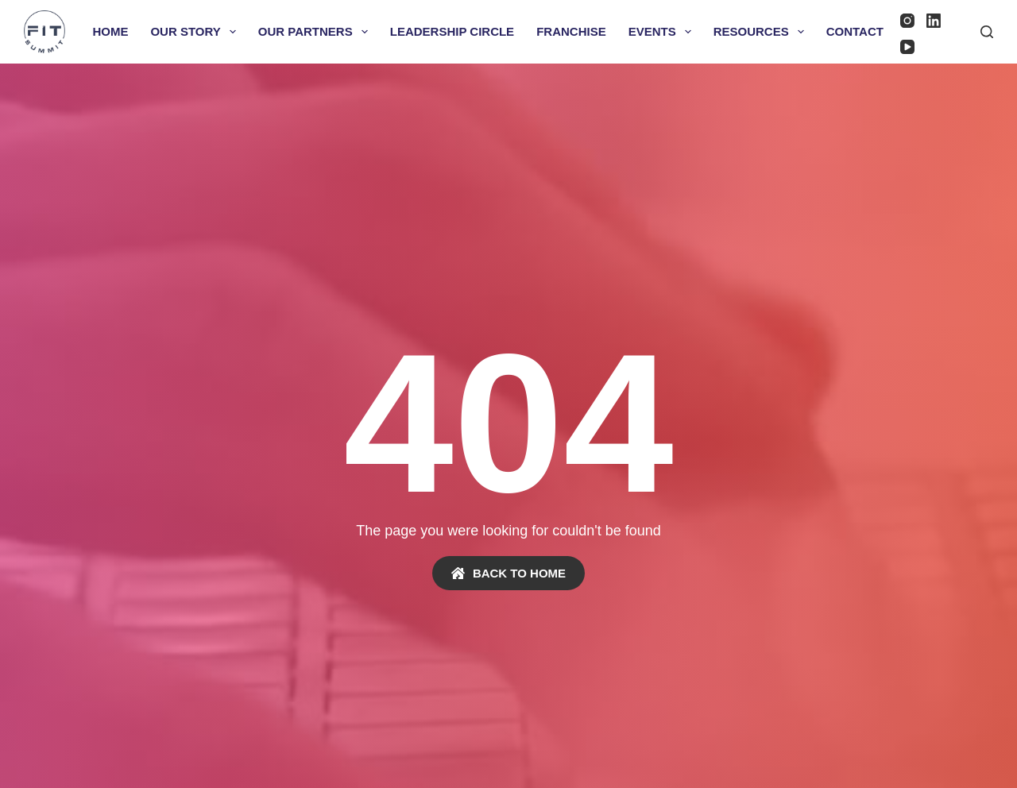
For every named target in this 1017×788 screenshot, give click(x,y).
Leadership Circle (452, 31)
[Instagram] (907, 21)
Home (110, 31)
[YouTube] (907, 47)
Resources (761, 31)
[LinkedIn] (933, 21)
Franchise (571, 31)
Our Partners (316, 31)
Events (663, 31)
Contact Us (864, 31)
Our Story (196, 31)
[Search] (986, 31)
